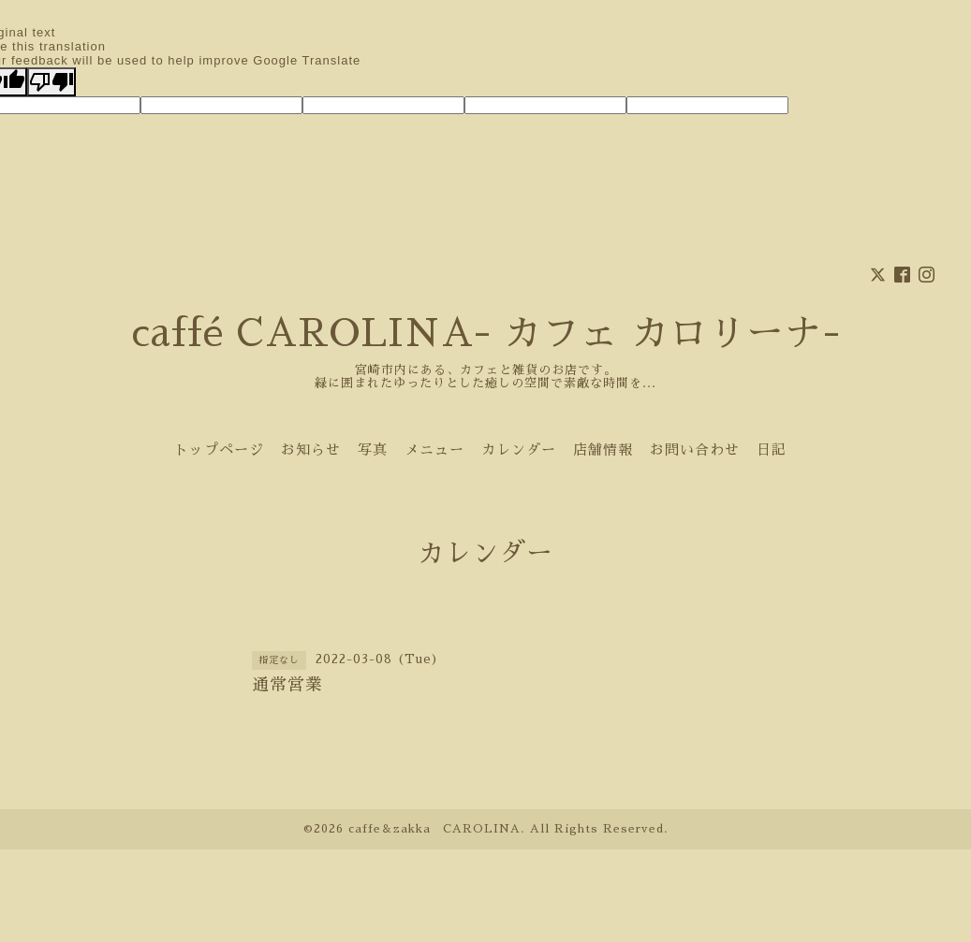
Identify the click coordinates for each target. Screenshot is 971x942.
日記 (772, 449)
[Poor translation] (51, 81)
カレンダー (518, 449)
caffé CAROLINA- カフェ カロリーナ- (486, 334)
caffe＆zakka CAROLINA (434, 828)
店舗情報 (603, 449)
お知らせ (311, 449)
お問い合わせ (695, 449)
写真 (373, 449)
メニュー (434, 449)
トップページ (219, 449)
